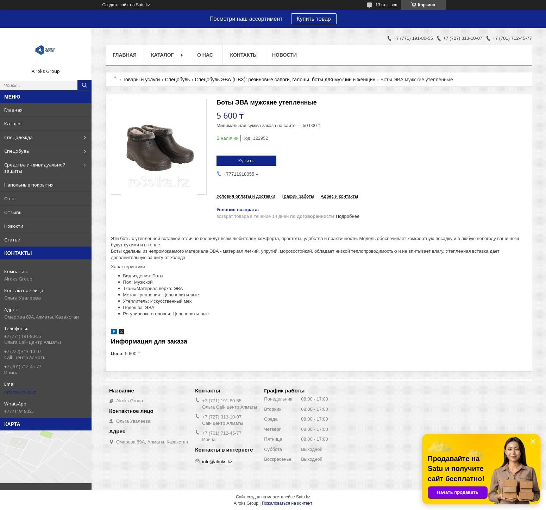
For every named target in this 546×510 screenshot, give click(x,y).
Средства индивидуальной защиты (34, 168)
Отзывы (13, 212)
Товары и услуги (141, 79)
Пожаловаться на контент (287, 503)
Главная (13, 110)
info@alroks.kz (20, 392)
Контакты (243, 55)
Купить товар (314, 19)
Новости (13, 226)
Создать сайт (115, 4)
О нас (10, 198)
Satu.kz (303, 497)
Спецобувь (16, 151)
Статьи (12, 240)
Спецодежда (18, 137)
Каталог (13, 123)
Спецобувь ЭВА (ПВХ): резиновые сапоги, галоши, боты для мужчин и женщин (285, 79)
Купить (246, 160)
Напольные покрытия (29, 185)
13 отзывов (386, 4)
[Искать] (84, 85)
